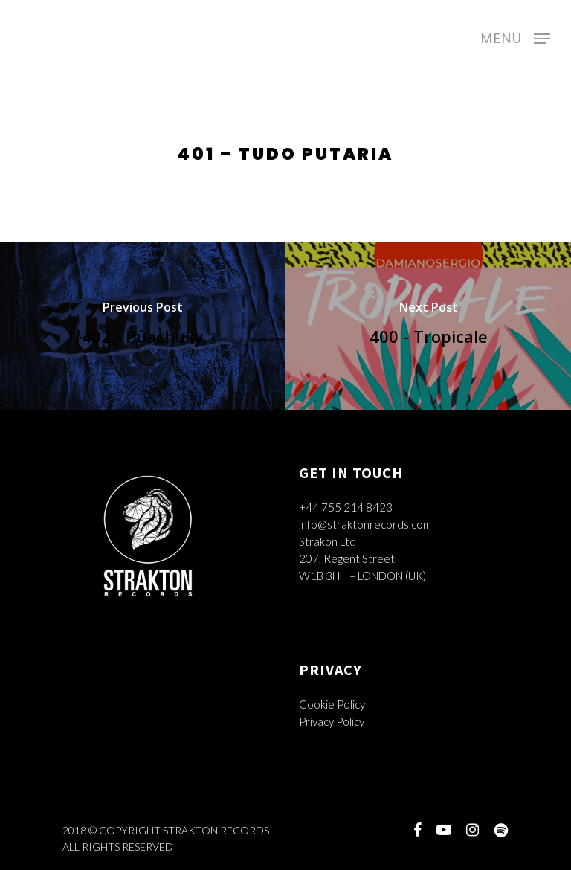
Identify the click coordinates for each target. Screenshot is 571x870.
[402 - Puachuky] (143, 326)
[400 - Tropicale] (428, 326)
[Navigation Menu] (515, 36)
